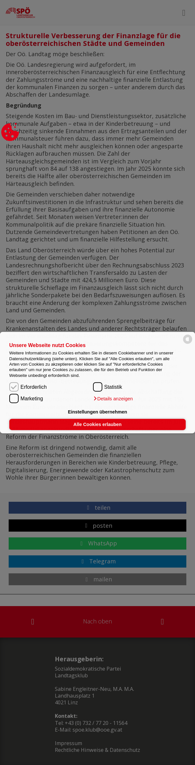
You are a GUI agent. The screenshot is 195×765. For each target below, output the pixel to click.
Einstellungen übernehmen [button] (97, 411)
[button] (113, 398)
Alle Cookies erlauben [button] (97, 424)
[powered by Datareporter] (187, 343)
